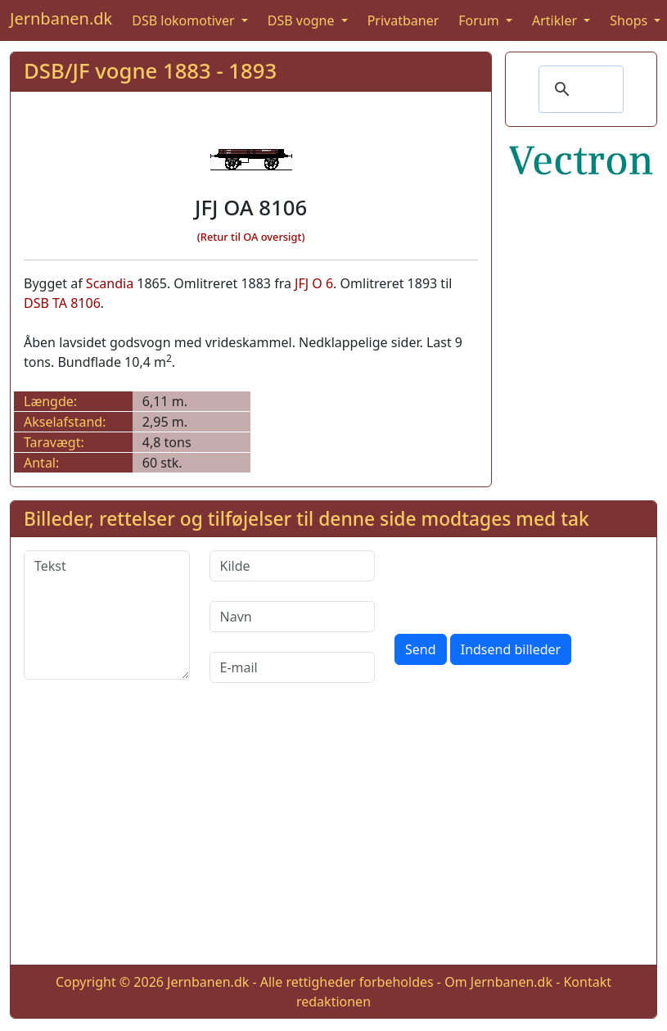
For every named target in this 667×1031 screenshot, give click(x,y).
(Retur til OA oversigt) (251, 236)
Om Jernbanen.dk (498, 982)
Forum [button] (480, 20)
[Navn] (293, 616)
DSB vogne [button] (303, 20)
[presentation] (518, 582)
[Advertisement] (333, 837)
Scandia (109, 283)
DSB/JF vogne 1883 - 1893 (150, 71)
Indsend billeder (511, 649)
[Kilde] (293, 565)
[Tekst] (107, 615)
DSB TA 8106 (62, 303)
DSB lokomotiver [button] (185, 20)
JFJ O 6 (314, 283)
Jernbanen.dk (61, 18)
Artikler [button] (556, 20)
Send (420, 649)
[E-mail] (293, 667)
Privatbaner (403, 20)
